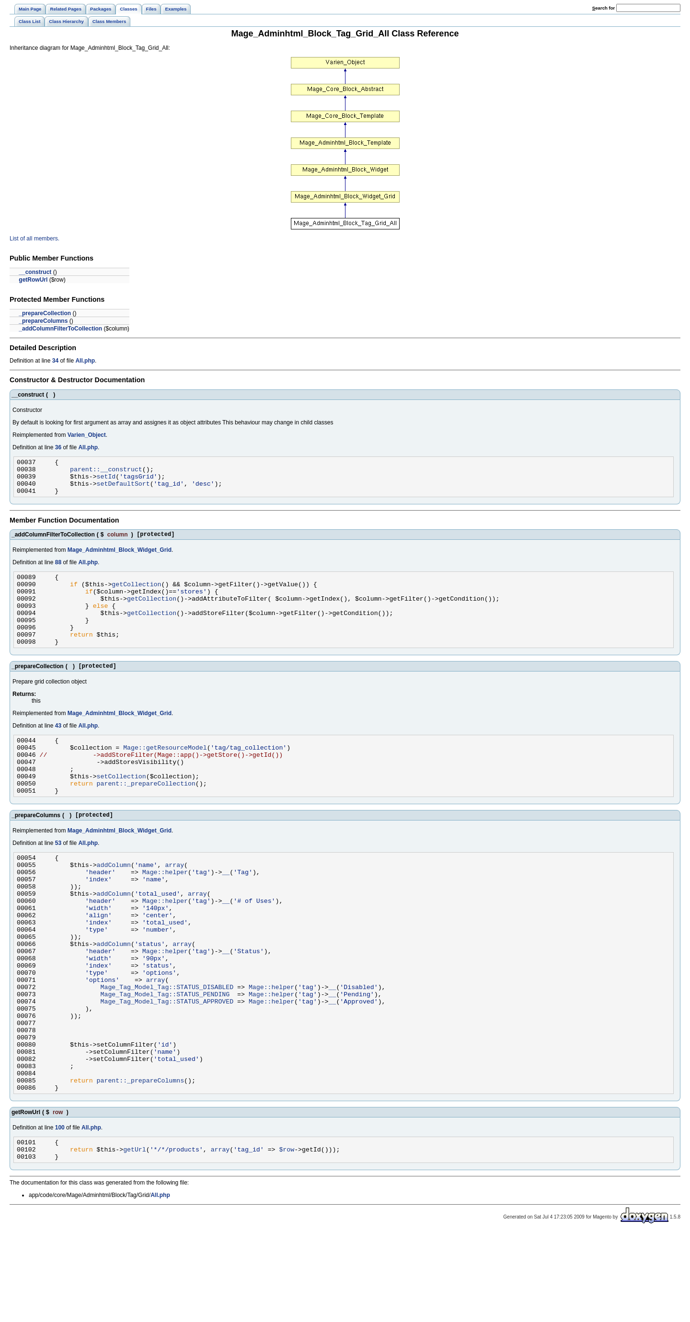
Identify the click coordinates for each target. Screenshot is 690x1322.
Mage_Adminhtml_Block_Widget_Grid (120, 558)
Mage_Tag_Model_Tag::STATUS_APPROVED (167, 1068)
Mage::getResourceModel (165, 774)
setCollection (121, 809)
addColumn (114, 904)
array (174, 904)
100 (60, 1212)
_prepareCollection (45, 313)
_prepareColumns (43, 321)
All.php (85, 360)
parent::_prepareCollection (146, 817)
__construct (35, 272)
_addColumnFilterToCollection (60, 328)
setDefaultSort (123, 489)
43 (58, 750)
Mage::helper (165, 913)
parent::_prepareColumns (140, 1163)
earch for (603, 8)
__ (226, 913)
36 (58, 447)
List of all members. (34, 238)
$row (286, 1236)
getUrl (134, 1236)
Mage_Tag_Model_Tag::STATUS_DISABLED (167, 1051)
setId (106, 480)
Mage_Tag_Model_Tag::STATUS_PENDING (165, 1060)
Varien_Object (87, 435)
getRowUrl (33, 279)
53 (58, 880)
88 (58, 571)
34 (55, 360)
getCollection (136, 595)
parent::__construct (106, 471)
